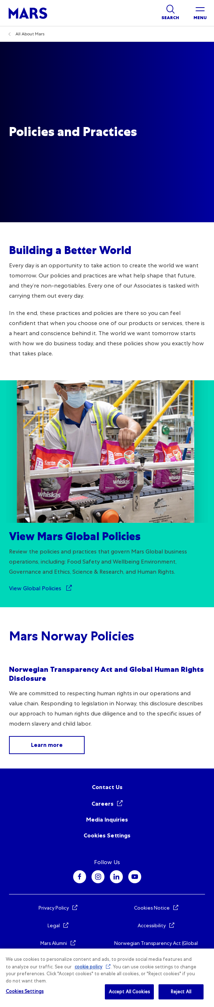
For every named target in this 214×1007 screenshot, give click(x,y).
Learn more (47, 744)
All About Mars (30, 33)
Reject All (181, 991)
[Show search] (170, 13)
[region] (107, 978)
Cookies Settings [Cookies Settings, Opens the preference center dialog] (25, 991)
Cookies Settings (107, 835)
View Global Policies (36, 588)
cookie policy (88, 966)
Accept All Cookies (129, 991)
